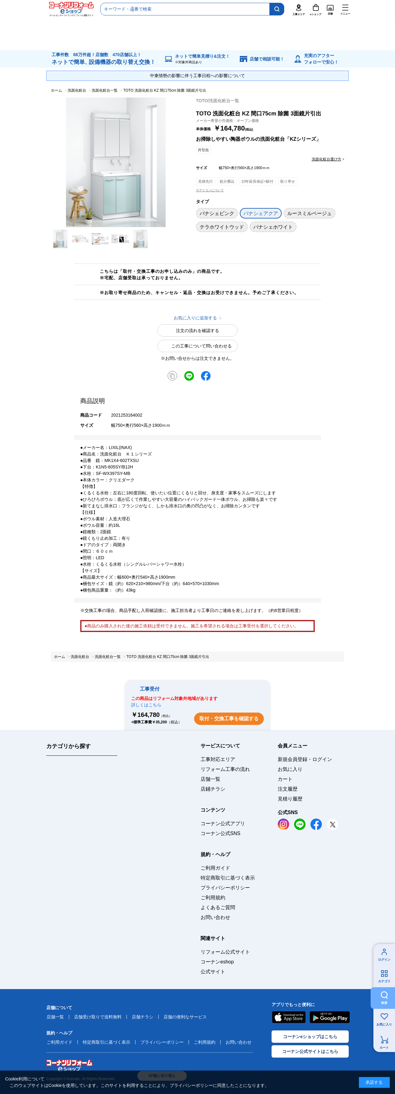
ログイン (384, 959)
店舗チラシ (142, 1017)
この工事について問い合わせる (201, 345)
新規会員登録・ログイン (305, 759)
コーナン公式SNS (220, 833)
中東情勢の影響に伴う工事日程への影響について (197, 75)
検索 (384, 1003)
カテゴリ (384, 981)
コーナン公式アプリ (223, 823)
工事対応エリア (218, 759)
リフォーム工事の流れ (225, 769)
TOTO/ (217, 100)
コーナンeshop (217, 961)
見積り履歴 (290, 798)
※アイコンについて (210, 190)
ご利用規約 (213, 897)
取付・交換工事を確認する (229, 718)
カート (384, 1047)
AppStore (289, 1017)
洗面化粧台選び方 (326, 159)
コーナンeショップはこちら (310, 1036)
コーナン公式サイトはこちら (310, 1051)
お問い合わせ (215, 917)
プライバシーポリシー (225, 887)
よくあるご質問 (218, 907)
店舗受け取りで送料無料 (98, 1017)
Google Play (330, 1017)
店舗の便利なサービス (185, 1017)
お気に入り (384, 1024)
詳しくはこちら (146, 704)
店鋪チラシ (213, 789)
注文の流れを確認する (197, 330)
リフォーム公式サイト (225, 952)
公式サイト (213, 971)
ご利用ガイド (215, 868)
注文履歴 (287, 789)
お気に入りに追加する (175, 221)
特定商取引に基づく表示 (228, 877)
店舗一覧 (210, 779)
